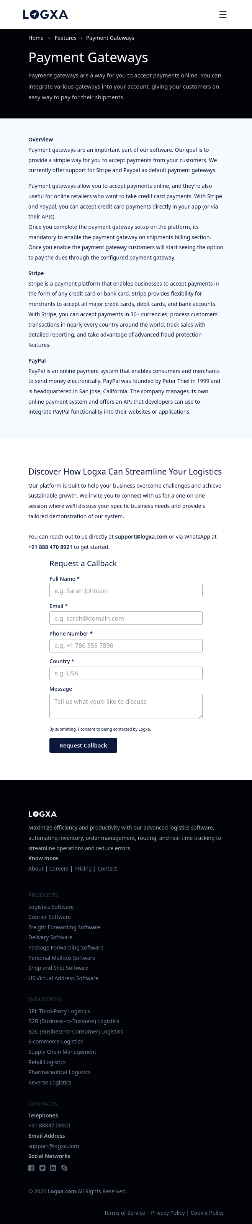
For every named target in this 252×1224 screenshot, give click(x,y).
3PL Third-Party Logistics (59, 1011)
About (36, 868)
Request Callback (83, 745)
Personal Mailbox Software (61, 957)
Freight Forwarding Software (64, 927)
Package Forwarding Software (65, 947)
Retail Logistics (46, 1062)
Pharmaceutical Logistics (59, 1072)
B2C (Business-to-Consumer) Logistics (75, 1031)
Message (60, 688)
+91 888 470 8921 (50, 546)
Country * (61, 661)
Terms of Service (125, 1212)
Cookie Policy (207, 1212)
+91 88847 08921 (49, 1125)
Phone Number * (71, 633)
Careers (59, 868)
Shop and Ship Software (58, 967)
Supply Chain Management (62, 1051)
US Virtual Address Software (63, 978)
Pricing (83, 868)
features (66, 37)
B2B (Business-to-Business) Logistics (73, 1021)
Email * (58, 606)
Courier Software (49, 916)
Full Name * (64, 578)
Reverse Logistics (49, 1082)
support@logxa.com (141, 536)
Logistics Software (51, 906)
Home (36, 37)
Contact (107, 868)
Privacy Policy (168, 1212)
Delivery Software (50, 937)
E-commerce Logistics (55, 1041)
